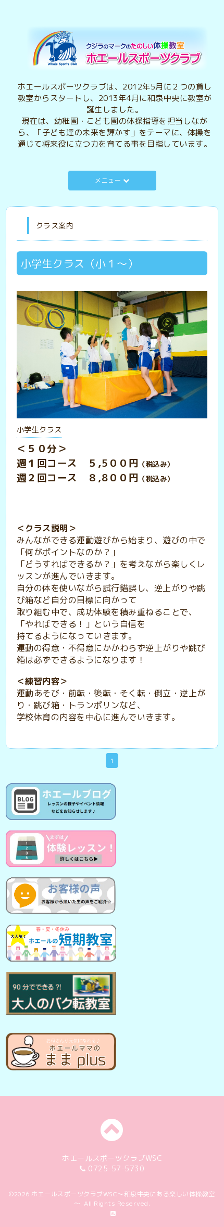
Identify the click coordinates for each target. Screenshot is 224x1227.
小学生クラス (39, 429)
